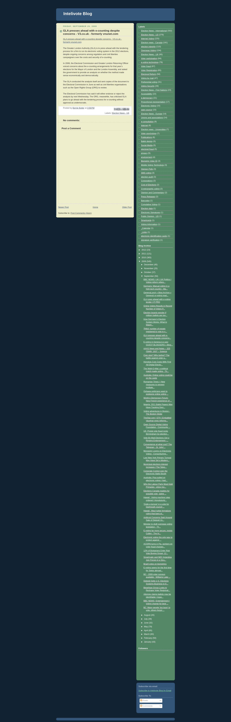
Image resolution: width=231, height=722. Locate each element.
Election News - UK (120, 113)
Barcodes (145, 201)
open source (146, 110)
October (148, 272)
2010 (144, 257)
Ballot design (147, 141)
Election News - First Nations (154, 90)
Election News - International (154, 31)
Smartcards (146, 220)
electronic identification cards (154, 236)
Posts (144, 700)
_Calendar (145, 228)
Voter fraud (146, 66)
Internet (144, 125)
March (147, 634)
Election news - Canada (151, 43)
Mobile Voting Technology (152, 165)
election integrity (148, 47)
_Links (144, 232)
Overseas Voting (148, 50)
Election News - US (149, 35)
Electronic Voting (148, 106)
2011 (144, 254)
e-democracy (147, 98)
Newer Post (63, 207)
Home (95, 207)
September (149, 276)
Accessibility (146, 94)
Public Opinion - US (150, 216)
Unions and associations (152, 118)
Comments (146, 706)
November (149, 268)
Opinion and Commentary (152, 193)
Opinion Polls (147, 169)
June (146, 623)
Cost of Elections (148, 185)
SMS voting (146, 173)
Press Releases (148, 197)
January (148, 642)
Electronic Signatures (150, 212)
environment (146, 157)
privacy (144, 153)
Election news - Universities (153, 129)
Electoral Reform (148, 74)
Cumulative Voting (149, 204)
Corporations (147, 181)
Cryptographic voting (150, 189)
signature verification (150, 240)
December (149, 264)
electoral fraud (147, 149)
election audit (147, 177)
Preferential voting (149, 82)
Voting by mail (147, 78)
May (146, 627)
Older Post (127, 207)
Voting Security (147, 86)
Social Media (147, 145)
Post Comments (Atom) (81, 213)
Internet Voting (147, 39)
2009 (144, 261)
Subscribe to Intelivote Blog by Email (154, 690)
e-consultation (147, 122)
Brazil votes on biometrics (155, 564)
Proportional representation (153, 102)
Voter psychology (148, 133)
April (146, 630)
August (147, 615)
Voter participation (149, 58)
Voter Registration (149, 70)
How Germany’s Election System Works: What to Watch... (155, 322)
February (148, 638)
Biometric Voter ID (149, 161)
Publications (146, 137)
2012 (144, 250)
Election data (147, 208)
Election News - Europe (151, 114)
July (146, 619)
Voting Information (149, 224)
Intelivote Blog (77, 13)
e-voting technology (149, 62)
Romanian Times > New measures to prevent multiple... (154, 384)
